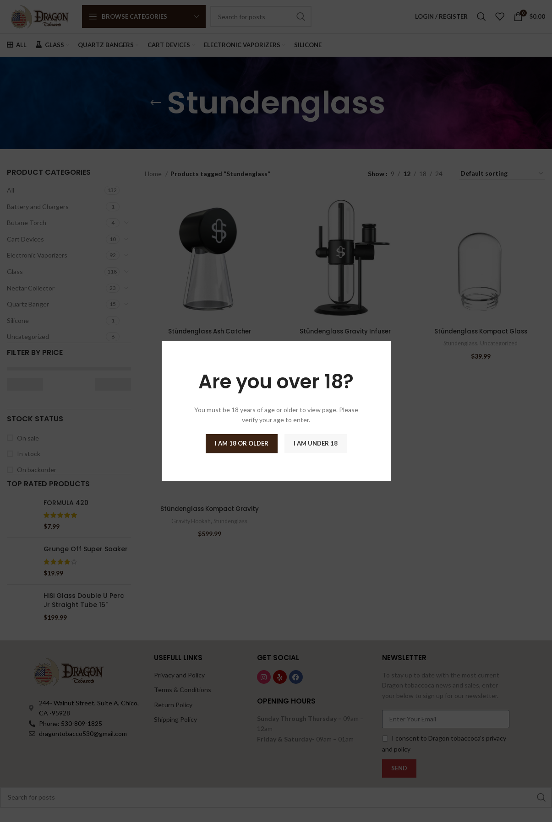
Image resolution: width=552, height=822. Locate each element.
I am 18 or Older (241, 443)
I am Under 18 (316, 443)
